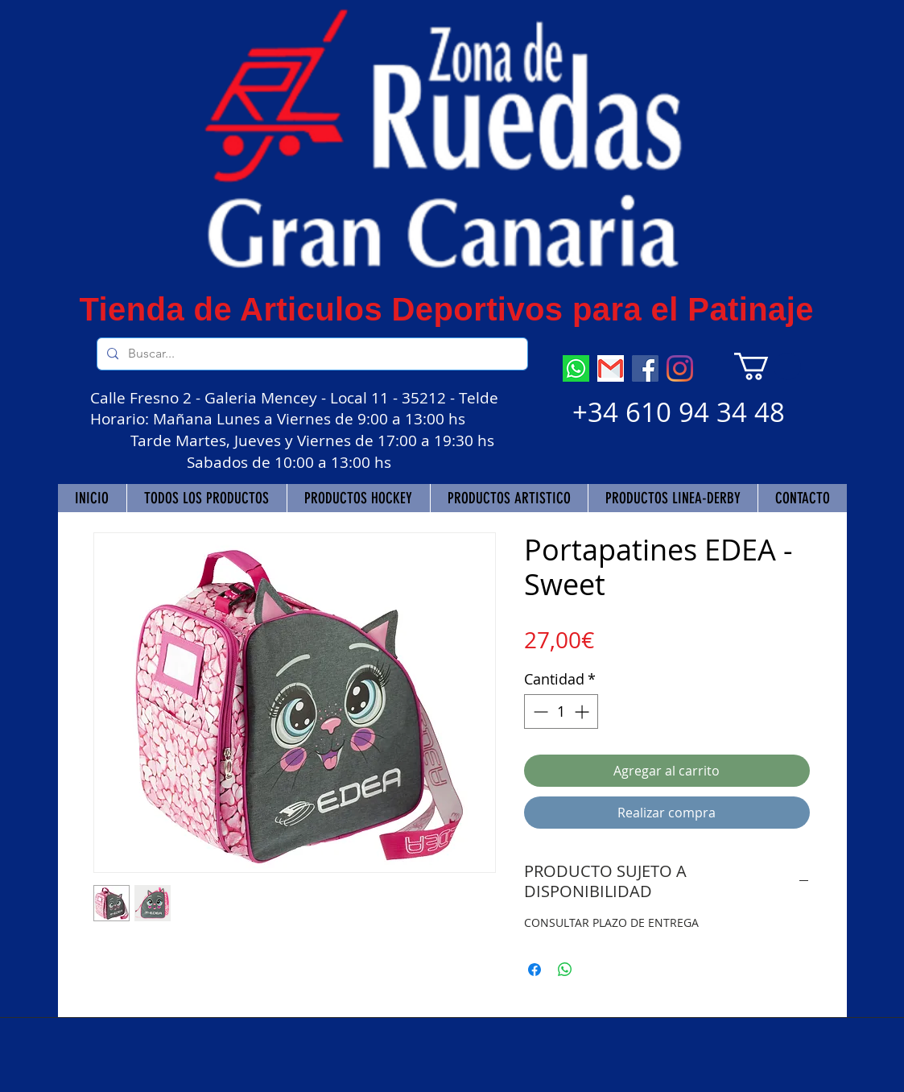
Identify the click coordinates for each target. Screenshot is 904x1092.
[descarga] (610, 368)
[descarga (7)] (576, 368)
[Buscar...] (310, 354)
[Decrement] (538, 711)
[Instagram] (680, 368)
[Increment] (583, 711)
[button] (767, 366)
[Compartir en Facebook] (534, 969)
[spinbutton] (561, 711)
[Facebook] (645, 368)
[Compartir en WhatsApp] (565, 969)
